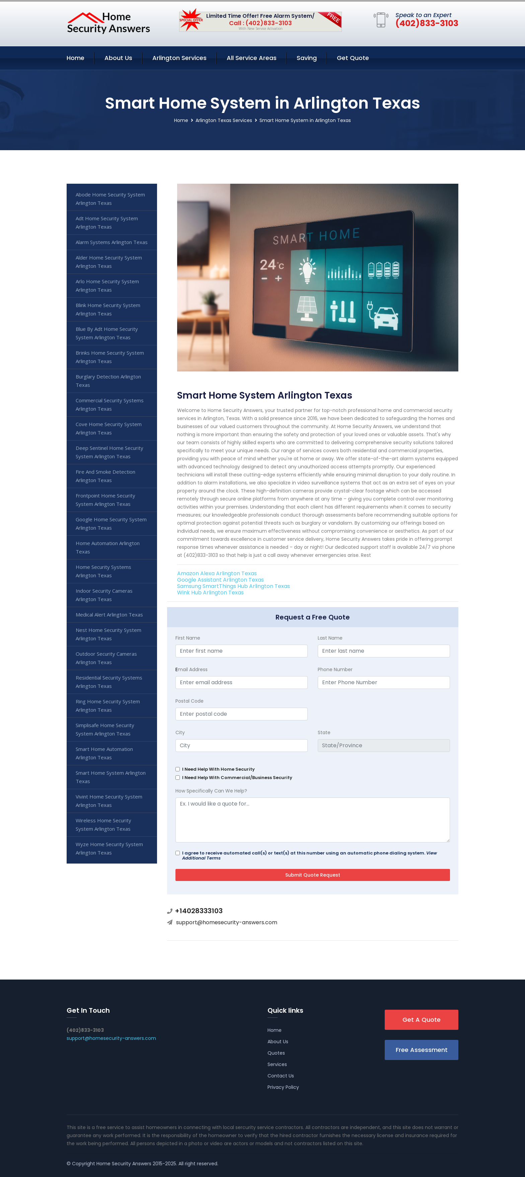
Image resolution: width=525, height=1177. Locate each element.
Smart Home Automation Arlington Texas (104, 753)
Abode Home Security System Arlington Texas (110, 198)
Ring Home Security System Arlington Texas (108, 705)
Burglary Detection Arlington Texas (108, 380)
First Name (187, 638)
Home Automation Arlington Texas (108, 547)
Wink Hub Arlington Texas (210, 592)
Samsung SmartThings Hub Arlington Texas (233, 586)
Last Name (330, 638)
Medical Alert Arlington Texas (109, 614)
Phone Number (335, 669)
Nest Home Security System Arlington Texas (108, 634)
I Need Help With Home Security (218, 769)
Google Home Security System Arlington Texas (111, 523)
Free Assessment (422, 1050)
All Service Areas (252, 58)
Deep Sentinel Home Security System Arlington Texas (109, 452)
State (324, 732)
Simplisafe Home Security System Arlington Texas (105, 729)
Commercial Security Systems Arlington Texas (110, 404)
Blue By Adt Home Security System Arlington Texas (107, 333)
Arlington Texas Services (224, 120)
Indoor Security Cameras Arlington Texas (104, 594)
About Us (118, 58)
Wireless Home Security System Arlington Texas (103, 824)
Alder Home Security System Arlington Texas (109, 261)
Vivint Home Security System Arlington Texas (109, 800)
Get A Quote (421, 1019)
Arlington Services (179, 58)
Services (277, 1064)
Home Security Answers (123, 1163)
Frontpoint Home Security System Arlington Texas (105, 499)
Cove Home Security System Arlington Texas (109, 428)
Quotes (276, 1053)
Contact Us (281, 1075)
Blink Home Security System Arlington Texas (108, 309)
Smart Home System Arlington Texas (111, 776)
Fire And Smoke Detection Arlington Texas (105, 475)
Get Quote (353, 58)
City (180, 732)
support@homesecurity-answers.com (226, 922)
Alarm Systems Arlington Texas (112, 242)
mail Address (191, 669)
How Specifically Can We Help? (211, 790)
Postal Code (189, 701)
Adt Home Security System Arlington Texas (107, 222)
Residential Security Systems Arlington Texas (109, 681)
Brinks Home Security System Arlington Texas (110, 356)
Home (75, 58)
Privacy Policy (283, 1087)
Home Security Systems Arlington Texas (103, 571)
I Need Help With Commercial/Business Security (237, 777)
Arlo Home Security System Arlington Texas (107, 285)
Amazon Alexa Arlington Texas (217, 573)
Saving (307, 58)
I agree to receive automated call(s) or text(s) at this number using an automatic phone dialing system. (309, 855)
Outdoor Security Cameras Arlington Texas (106, 657)
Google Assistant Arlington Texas (220, 580)
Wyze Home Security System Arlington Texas (109, 848)
